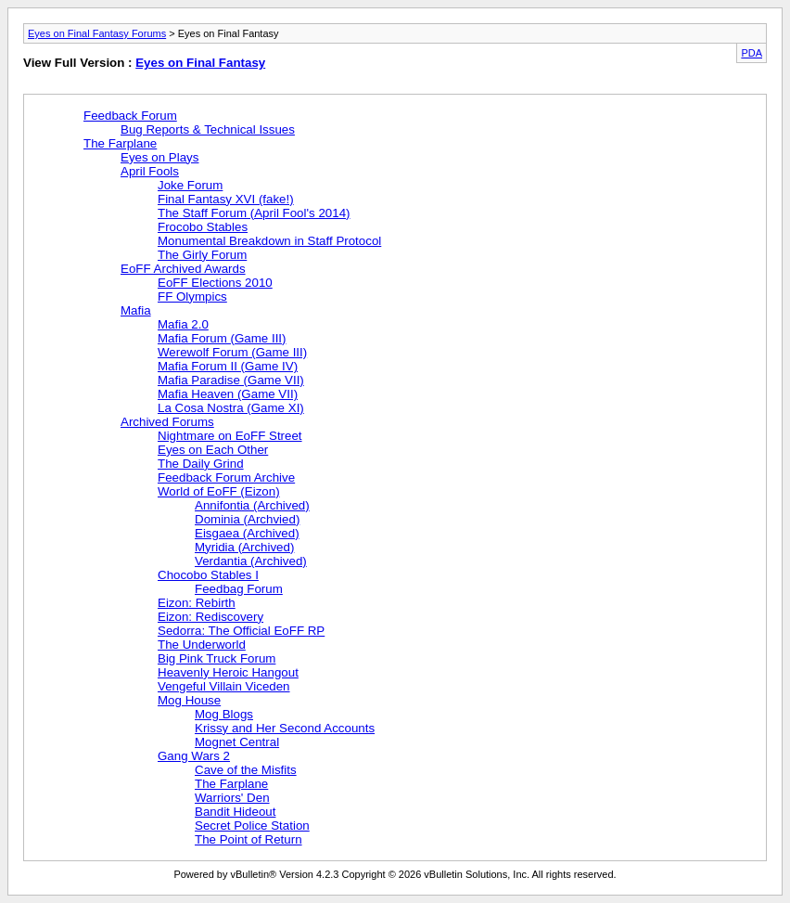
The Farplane (120, 143)
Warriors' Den (232, 798)
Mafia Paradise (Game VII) (231, 380)
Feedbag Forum (239, 589)
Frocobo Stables (203, 227)
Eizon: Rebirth (197, 603)
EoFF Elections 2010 (215, 283)
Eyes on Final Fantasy (200, 63)
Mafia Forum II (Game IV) (228, 366)
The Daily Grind (201, 464)
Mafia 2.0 (183, 324)
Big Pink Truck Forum (216, 658)
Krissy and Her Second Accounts (285, 728)
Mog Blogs (224, 714)
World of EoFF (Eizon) (219, 491)
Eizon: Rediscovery (210, 617)
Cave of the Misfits (246, 770)
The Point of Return (248, 839)
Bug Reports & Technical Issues (208, 129)
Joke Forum (190, 185)
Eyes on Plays (159, 157)
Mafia (136, 310)
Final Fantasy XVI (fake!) (226, 199)
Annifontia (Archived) (252, 505)
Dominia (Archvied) (247, 519)
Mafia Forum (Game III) (222, 338)
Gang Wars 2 (194, 756)
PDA (751, 52)
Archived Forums (167, 422)
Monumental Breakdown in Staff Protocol (269, 241)
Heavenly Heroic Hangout (228, 672)
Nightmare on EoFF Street (230, 436)
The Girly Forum (202, 255)
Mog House (189, 700)
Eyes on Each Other (213, 450)
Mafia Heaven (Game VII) (228, 394)
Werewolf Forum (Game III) (232, 352)
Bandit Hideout (235, 812)
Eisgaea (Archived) (247, 533)
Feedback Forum (130, 116)
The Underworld (202, 644)
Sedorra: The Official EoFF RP (241, 631)
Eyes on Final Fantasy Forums (97, 33)
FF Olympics (192, 296)
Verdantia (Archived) (251, 561)
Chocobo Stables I (208, 575)
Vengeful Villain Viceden (224, 686)
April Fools (150, 171)
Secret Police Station (252, 825)
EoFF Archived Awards (183, 269)
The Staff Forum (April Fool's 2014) (254, 213)
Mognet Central (237, 742)
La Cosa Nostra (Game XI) (231, 408)
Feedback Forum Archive (226, 477)
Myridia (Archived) (244, 547)
